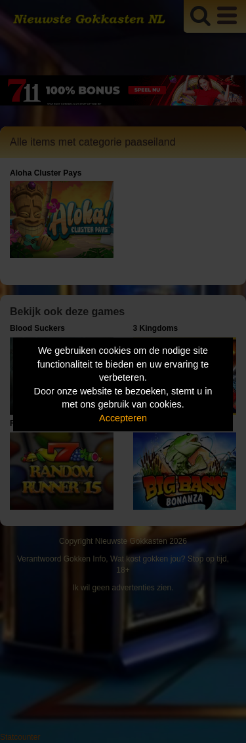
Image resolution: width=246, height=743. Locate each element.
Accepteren (123, 418)
